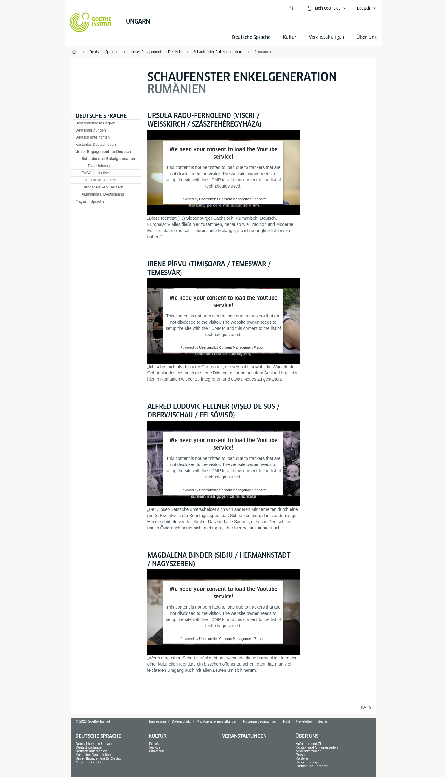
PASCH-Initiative (95, 173)
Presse (301, 755)
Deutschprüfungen (91, 130)
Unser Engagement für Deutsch (103, 151)
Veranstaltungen (244, 736)
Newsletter (304, 721)
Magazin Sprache (90, 201)
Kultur (289, 37)
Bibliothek (156, 751)
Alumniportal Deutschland (103, 194)
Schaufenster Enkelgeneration (108, 159)
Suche (322, 721)
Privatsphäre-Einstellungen (217, 721)
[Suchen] (291, 8)
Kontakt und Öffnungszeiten (317, 747)
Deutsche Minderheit (99, 180)
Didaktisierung (100, 166)
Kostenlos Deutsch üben (96, 144)
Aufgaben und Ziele (310, 743)
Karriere (302, 758)
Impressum (157, 721)
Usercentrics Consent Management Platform (232, 199)
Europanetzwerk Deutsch (102, 187)
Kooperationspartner (311, 762)
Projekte (155, 743)
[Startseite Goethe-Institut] (91, 22)
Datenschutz (181, 721)
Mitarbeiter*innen (308, 751)
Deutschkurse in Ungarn (96, 123)
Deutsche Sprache (251, 37)
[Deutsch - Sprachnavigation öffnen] (367, 8)
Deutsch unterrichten (93, 137)
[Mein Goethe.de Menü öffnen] (326, 8)
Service (154, 747)
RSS (286, 721)
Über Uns (366, 37)
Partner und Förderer (312, 766)
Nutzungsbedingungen (260, 721)
